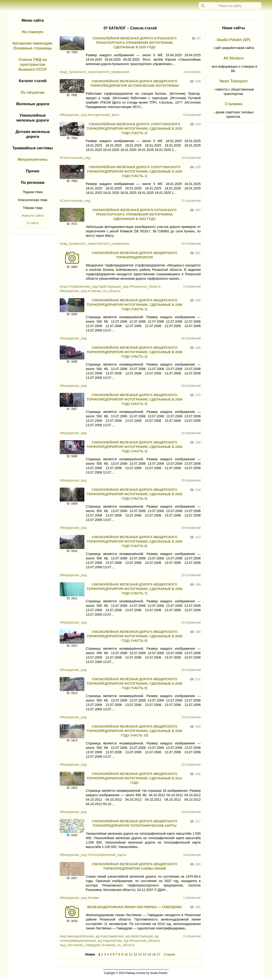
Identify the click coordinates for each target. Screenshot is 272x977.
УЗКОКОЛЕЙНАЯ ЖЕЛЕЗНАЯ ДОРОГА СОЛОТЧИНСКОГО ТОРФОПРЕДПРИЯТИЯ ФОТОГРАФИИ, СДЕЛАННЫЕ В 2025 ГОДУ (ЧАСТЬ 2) (134, 128)
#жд (62, 936)
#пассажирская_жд (114, 936)
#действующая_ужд (113, 286)
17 (159, 954)
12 (135, 954)
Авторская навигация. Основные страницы (32, 45)
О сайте (32, 223)
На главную (32, 32)
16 (154, 954)
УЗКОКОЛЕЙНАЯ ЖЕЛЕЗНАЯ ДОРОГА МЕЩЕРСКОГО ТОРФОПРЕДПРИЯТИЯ (134, 255)
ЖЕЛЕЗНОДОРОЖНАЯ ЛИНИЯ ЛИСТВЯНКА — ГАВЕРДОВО (134, 907)
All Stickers (233, 58)
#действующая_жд (144, 936)
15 (149, 954)
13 (140, 954)
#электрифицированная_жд (81, 940)
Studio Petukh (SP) (233, 40)
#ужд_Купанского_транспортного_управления (94, 72)
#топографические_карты (107, 855)
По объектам (33, 92)
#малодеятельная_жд (83, 936)
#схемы (93, 898)
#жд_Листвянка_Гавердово (80, 945)
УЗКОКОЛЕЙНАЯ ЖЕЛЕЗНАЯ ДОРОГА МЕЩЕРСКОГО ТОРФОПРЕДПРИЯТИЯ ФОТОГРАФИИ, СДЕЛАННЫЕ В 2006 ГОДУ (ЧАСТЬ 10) (134, 731)
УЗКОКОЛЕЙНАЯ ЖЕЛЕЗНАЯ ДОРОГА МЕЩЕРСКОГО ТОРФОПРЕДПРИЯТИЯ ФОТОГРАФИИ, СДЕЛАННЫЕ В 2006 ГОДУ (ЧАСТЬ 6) (134, 541)
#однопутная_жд (115, 940)
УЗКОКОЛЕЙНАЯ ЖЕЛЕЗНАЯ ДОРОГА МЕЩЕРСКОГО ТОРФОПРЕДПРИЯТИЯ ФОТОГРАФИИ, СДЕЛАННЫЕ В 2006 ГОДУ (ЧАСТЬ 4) (134, 446)
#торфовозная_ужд (82, 286)
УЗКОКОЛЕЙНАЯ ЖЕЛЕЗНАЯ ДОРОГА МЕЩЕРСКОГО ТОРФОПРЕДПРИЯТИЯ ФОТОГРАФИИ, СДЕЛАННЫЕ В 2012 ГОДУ (134, 778)
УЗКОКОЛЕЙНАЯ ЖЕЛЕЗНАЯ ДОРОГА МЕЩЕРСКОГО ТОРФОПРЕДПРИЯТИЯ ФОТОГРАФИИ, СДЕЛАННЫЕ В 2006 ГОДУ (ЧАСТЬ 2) (134, 352)
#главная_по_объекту (104, 291)
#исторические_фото (104, 115)
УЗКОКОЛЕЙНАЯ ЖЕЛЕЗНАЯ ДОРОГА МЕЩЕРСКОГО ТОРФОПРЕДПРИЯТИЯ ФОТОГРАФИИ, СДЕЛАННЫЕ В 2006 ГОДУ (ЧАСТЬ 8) (134, 636)
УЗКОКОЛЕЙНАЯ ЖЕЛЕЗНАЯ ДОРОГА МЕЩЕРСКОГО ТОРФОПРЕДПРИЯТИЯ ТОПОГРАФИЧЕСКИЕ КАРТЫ (134, 823)
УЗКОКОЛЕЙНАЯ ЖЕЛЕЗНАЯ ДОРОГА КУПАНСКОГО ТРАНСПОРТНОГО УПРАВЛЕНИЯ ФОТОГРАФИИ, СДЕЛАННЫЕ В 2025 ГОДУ (134, 42)
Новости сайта (33, 215)
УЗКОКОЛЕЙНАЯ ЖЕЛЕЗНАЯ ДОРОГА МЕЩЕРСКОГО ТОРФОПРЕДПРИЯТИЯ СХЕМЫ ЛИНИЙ (134, 866)
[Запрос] (230, 6)
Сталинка (233, 104)
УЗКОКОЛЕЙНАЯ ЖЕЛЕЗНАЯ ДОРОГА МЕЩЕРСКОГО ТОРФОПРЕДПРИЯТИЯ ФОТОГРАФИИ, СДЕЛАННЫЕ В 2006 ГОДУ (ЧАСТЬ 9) (134, 683)
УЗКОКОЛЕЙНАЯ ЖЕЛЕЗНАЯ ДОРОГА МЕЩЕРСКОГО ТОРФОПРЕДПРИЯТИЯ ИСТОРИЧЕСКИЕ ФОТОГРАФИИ (134, 83)
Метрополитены (33, 159)
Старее (169, 954)
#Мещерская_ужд (73, 115)
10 (126, 954)
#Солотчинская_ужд (75, 158)
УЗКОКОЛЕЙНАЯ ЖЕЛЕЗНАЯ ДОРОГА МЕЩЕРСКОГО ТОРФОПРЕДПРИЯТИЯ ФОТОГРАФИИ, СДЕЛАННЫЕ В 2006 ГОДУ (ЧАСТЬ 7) (134, 589)
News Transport (234, 81)
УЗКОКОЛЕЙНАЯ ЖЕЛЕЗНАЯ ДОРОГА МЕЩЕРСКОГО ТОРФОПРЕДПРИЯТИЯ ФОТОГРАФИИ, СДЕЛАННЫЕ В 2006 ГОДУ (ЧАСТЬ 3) (134, 399)
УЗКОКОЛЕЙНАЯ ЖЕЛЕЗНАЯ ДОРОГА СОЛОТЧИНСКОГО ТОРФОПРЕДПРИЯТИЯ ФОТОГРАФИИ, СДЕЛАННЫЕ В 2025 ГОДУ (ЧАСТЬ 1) (134, 171)
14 (145, 954)
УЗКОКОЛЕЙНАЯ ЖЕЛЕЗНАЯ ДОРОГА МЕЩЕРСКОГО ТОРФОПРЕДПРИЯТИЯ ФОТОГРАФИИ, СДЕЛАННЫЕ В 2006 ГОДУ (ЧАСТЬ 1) (134, 304)
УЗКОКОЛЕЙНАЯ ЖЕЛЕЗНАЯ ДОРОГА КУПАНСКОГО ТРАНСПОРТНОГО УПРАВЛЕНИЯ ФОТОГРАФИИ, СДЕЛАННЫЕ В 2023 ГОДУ (134, 214)
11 (131, 954)
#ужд (63, 286)
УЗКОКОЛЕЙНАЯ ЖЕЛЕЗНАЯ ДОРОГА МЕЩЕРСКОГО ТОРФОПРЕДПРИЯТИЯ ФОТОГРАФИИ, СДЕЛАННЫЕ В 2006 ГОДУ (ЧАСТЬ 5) (134, 494)
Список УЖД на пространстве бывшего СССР (32, 64)
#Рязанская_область (145, 286)
